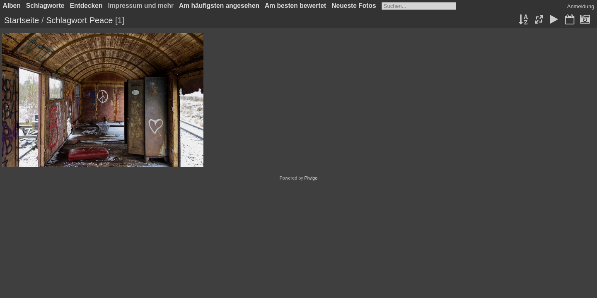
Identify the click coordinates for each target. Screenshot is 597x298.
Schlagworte (45, 5)
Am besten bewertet (295, 5)
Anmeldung (581, 6)
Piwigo (311, 177)
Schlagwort (66, 20)
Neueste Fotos (353, 5)
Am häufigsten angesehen (219, 5)
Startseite (21, 20)
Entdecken (86, 5)
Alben (12, 5)
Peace (101, 20)
